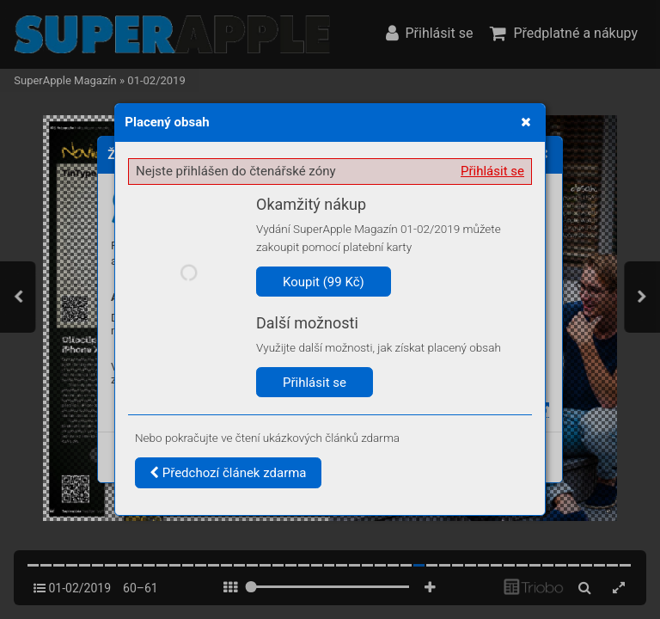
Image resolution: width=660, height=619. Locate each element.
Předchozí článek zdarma (228, 473)
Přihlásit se (492, 171)
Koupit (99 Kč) (323, 282)
